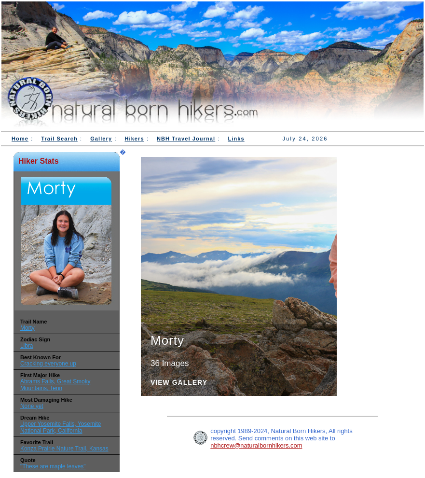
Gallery (101, 138)
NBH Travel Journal (186, 138)
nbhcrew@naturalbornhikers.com (256, 445)
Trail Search (59, 138)
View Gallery (179, 382)
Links (236, 138)
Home (20, 138)
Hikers (134, 138)
